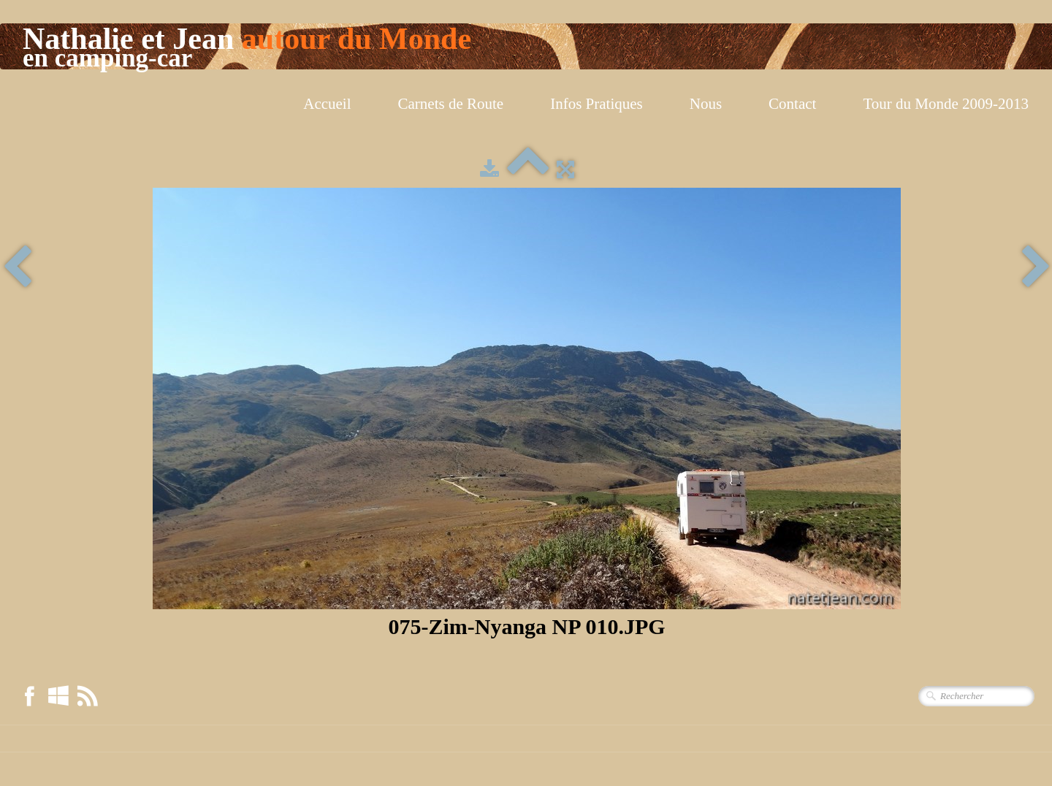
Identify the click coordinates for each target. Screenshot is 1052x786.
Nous (706, 103)
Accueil (327, 103)
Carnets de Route (451, 103)
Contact (792, 103)
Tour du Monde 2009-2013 (946, 103)
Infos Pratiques (596, 103)
